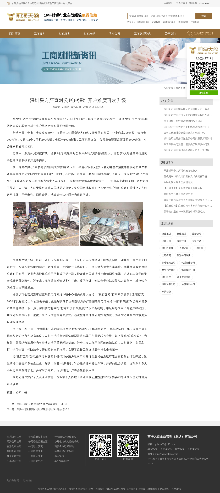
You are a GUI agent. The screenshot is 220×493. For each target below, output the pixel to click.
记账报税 (156, 22)
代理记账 (183, 248)
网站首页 (14, 33)
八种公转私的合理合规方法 (178, 182)
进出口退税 (183, 22)
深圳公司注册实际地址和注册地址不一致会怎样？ (190, 109)
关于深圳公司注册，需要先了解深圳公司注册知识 (190, 144)
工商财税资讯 (142, 33)
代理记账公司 (168, 262)
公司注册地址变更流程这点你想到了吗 (184, 132)
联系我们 (181, 3)
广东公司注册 (14, 461)
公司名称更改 (35, 461)
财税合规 (89, 33)
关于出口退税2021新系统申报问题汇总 (184, 211)
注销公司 (195, 22)
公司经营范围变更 (38, 441)
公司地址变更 (35, 446)
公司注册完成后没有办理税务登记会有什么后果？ (190, 200)
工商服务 (39, 33)
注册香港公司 (183, 277)
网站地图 (164, 488)
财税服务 (64, 33)
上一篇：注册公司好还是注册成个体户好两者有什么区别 (37, 404)
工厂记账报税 (61, 461)
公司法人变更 (35, 456)
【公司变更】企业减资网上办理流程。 (184, 188)
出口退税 (59, 456)
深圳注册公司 (143, 22)
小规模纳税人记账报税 (66, 441)
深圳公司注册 (188, 270)
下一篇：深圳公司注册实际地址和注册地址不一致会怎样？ (38, 409)
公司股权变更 (35, 451)
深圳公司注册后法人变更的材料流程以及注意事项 (190, 115)
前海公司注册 (14, 441)
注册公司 (196, 233)
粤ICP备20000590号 (115, 488)
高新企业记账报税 (64, 446)
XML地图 (152, 488)
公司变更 (166, 255)
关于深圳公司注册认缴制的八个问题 (183, 121)
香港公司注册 (169, 22)
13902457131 (203, 58)
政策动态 (166, 291)
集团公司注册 (14, 451)
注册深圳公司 (188, 284)
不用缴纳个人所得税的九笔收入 (180, 170)
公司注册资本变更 (38, 436)
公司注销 (196, 241)
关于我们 (170, 33)
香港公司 (114, 33)
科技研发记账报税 (64, 451)
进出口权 (166, 277)
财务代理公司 (168, 270)
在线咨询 (168, 3)
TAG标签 (176, 488)
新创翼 (142, 488)
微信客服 (203, 92)
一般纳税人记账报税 (65, 436)
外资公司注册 (14, 456)
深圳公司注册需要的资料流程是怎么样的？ (187, 127)
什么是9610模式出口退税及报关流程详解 (185, 176)
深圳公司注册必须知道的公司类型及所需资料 (188, 138)
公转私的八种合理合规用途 (178, 194)
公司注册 (21, 392)
